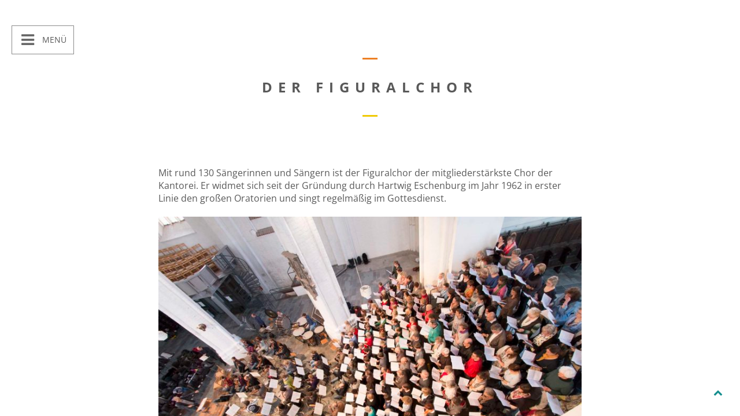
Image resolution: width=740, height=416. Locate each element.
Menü (53, 39)
